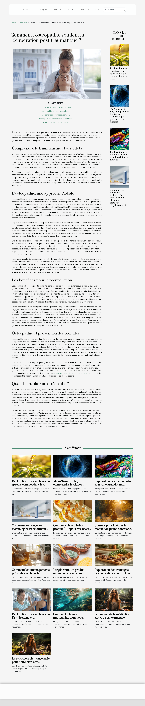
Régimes (44, 10)
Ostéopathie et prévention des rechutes (55, 119)
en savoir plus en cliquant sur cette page (70, 373)
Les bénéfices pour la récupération (55, 115)
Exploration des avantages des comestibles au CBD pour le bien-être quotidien (114, 573)
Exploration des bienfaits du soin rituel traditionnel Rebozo (119, 156)
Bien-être (57, 10)
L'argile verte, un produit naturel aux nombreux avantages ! (68, 573)
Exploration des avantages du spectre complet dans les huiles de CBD (119, 73)
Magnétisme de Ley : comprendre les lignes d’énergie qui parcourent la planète (119, 115)
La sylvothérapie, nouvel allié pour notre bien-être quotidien (31, 662)
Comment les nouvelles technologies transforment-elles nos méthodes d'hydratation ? (118, 198)
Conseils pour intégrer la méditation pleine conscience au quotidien (113, 529)
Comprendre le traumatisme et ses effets (55, 107)
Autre (97, 10)
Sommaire (57, 103)
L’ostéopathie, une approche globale (55, 111)
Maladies (71, 10)
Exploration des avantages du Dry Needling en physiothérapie (31, 618)
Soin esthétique (27, 10)
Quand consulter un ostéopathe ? (55, 122)
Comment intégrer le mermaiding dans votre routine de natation (68, 618)
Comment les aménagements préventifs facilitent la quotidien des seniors (31, 573)
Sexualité (85, 10)
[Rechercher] (114, 10)
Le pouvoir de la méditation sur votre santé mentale (112, 616)
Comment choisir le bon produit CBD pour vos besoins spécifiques (72, 529)
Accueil (14, 23)
